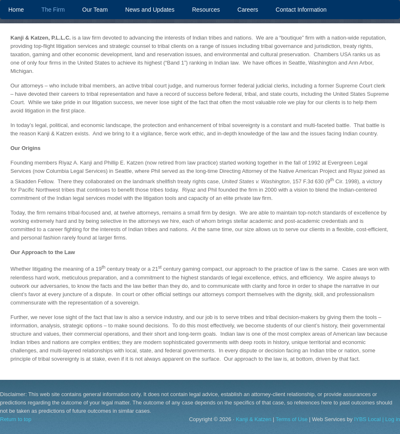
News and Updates (150, 9)
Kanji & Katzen (253, 419)
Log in (392, 419)
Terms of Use (292, 419)
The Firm (53, 9)
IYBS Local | (369, 419)
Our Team (91, 9)
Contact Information (301, 9)
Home (16, 9)
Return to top (15, 419)
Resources (206, 9)
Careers (248, 9)
